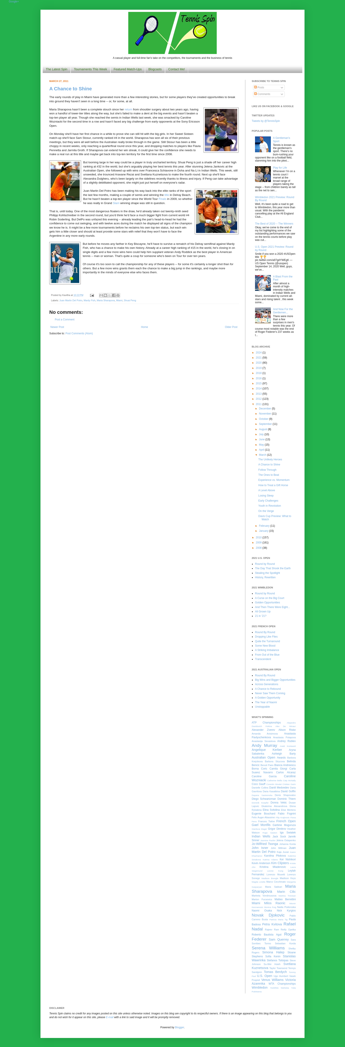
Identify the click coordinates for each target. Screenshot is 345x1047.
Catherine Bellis (274, 780)
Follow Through (267, 469)
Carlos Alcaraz (286, 772)
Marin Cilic (286, 891)
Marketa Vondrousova (264, 895)
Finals (162, 199)
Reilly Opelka (288, 929)
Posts (259, 87)
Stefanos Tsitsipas (277, 960)
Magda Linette (258, 882)
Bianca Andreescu (285, 765)
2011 (259, 404)
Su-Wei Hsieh (272, 964)
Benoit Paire (267, 765)
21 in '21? (260, 615)
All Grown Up (263, 611)
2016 (259, 378)
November (265, 413)
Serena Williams (268, 948)
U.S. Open (264, 976)
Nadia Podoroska (286, 907)
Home (144, 327)
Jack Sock (279, 836)
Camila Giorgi (278, 768)
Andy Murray (264, 745)
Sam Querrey (279, 939)
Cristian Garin (289, 784)
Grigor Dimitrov (277, 828)
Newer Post (57, 327)
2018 (259, 373)
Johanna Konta (287, 844)
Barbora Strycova (275, 761)
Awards (281, 757)
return (128, 109)
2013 (259, 393)
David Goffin (288, 791)
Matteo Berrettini (285, 899)
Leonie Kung (275, 871)
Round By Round (265, 632)
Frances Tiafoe (266, 821)
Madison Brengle (270, 878)
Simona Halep (273, 952)
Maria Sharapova (106, 300)
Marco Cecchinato (276, 881)
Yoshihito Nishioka (279, 988)
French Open (286, 821)
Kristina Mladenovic (273, 866)
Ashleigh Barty (284, 753)
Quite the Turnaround (267, 641)
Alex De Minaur (285, 726)
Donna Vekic (279, 802)
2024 (259, 352)
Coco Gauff (258, 784)
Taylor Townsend (278, 968)
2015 (259, 383)
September (266, 424)
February (264, 525)
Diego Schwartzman (264, 798)
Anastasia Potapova (284, 737)
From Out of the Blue (267, 654)
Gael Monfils (261, 825)
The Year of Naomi (266, 702)
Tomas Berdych (275, 972)
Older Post (231, 327)
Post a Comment (64, 319)
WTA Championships (282, 983)
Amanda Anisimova (265, 733)
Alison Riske (287, 729)
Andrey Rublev (286, 741)
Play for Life (280, 167)
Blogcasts (155, 69)
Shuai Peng (130, 300)
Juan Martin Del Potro (70, 300)
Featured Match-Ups (128, 69)
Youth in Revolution (269, 505)
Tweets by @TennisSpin (266, 121)
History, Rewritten (265, 577)
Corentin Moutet (274, 784)
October (264, 418)
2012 (259, 398)
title (166, 195)
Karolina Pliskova (275, 855)
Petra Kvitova (272, 924)
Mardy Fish (89, 300)
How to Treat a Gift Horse (273, 485)
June (262, 439)
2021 (259, 357)
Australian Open (263, 757)
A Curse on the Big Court (269, 598)
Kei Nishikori (288, 859)
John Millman (278, 848)
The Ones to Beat (268, 474)
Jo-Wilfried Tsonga (265, 844)
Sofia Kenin (273, 956)
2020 (259, 362)
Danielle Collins (260, 787)
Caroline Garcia (264, 776)
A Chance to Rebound (268, 688)
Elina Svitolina (271, 809)
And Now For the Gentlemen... (283, 311)
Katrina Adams (270, 859)
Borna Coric (259, 768)
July (261, 434)
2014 (259, 388)
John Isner (260, 848)
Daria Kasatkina (271, 791)
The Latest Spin (56, 69)
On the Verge (266, 511)
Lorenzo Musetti (276, 874)
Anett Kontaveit (288, 746)
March (263, 454)
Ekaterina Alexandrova (274, 806)
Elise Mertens (288, 810)
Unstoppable (262, 706)
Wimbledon (260, 987)
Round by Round (265, 563)
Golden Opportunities (267, 602)
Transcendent (263, 659)
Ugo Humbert (280, 976)
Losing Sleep (265, 495)
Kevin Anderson (261, 863)
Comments (262, 94)
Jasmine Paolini (267, 840)
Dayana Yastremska (262, 795)
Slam (116, 203)
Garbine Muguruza (284, 825)
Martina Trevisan (287, 896)
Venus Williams (272, 980)
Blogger (179, 1027)
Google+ (14, 1)
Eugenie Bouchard (263, 813)
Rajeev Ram (272, 929)
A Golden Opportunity (267, 697)
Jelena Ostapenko (286, 840)
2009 (259, 542)
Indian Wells (261, 836)
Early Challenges (268, 500)
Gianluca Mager (259, 829)
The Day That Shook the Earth (273, 568)
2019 (259, 368)
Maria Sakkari (273, 886)
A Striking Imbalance (267, 650)
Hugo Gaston (269, 832)
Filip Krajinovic (283, 817)
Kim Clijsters (280, 863)
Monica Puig (270, 907)
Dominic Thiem (286, 798)
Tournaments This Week (90, 69)
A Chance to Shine (70, 88)
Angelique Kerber (267, 749)
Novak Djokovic (268, 915)
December (265, 408)
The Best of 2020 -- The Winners (274, 223)
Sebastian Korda (285, 943)
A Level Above (266, 490)
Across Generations (266, 684)
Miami (119, 300)
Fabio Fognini (287, 813)
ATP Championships (266, 722)
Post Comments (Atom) (79, 333)
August (263, 429)
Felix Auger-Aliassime (263, 817)
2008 (259, 547)
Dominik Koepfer (260, 803)
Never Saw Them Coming (270, 693)
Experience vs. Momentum (274, 480)
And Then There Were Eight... (272, 607)
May (262, 444)
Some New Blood (265, 645)
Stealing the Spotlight (267, 573)
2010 (259, 537)
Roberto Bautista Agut (266, 934)
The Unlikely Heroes (270, 459)
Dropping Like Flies (266, 636)
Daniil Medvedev (279, 787)
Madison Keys (288, 878)
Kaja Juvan (283, 852)
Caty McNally (289, 780)
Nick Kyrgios (286, 910)
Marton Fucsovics (262, 899)
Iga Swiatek (288, 832)
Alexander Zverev (263, 729)
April (262, 449)
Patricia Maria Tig (279, 919)
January (264, 530)
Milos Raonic (275, 903)
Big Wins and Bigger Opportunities (275, 679)
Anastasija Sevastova (263, 741)
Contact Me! (176, 69)
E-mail (110, 1017)
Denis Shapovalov (285, 795)
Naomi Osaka (262, 910)
